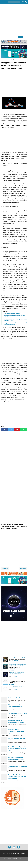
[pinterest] (17, 429)
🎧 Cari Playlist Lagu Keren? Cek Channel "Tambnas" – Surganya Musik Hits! (16, 673)
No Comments (11, 662)
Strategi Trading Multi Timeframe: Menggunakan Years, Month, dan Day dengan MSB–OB (14, 315)
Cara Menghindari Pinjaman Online (17, 713)
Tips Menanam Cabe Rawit (15, 698)
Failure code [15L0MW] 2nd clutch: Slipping (16, 680)
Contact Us (9, 853)
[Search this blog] (26, 2)
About (4, 853)
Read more (16, 660)
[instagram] (9, 847)
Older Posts (23, 568)
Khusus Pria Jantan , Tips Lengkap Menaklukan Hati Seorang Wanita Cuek (17, 748)
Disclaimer (23, 853)
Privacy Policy (16, 853)
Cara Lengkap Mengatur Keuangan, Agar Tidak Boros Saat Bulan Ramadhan (17, 776)
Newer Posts (5, 568)
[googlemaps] (14, 847)
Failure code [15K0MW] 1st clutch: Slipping (16, 686)
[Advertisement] (14, 20)
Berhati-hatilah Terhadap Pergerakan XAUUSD (17, 657)
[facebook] (4, 429)
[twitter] (11, 429)
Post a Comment (12, 72)
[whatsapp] (23, 429)
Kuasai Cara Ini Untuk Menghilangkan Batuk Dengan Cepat (16, 731)
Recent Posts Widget (4, 693)
